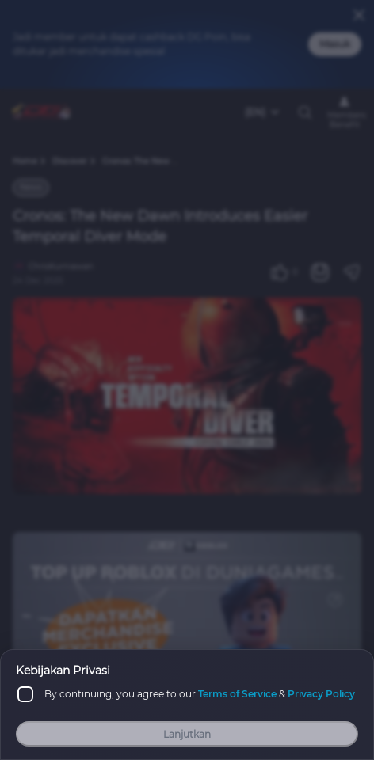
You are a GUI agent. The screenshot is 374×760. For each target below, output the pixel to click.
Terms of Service (237, 694)
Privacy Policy (321, 694)
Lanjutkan (187, 734)
